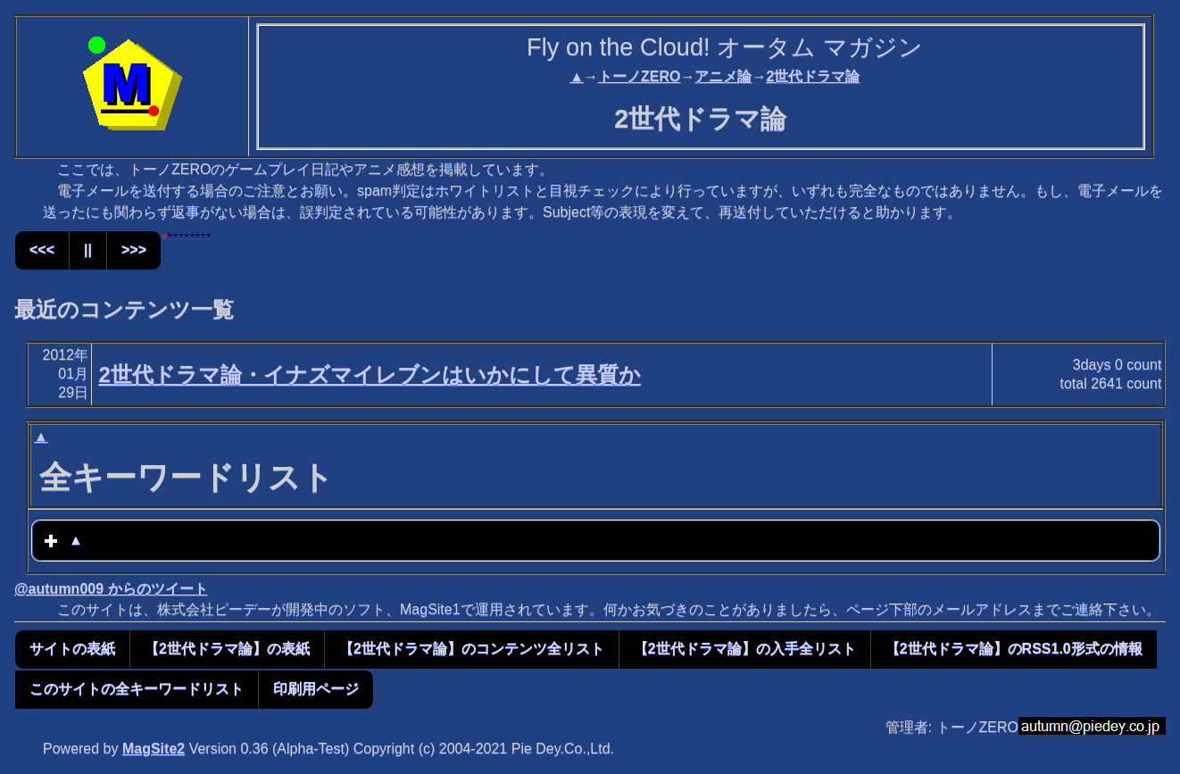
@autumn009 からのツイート (111, 588)
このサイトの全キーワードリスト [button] (136, 688)
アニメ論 (723, 76)
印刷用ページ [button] (316, 688)
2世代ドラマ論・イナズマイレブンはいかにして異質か (369, 374)
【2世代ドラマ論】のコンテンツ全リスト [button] (471, 648)
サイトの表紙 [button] (72, 648)
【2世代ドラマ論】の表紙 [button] (227, 648)
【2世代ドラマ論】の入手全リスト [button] (745, 648)
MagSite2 (153, 748)
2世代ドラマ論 (813, 76)
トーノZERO (639, 76)
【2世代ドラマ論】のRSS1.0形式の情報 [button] (1014, 648)
